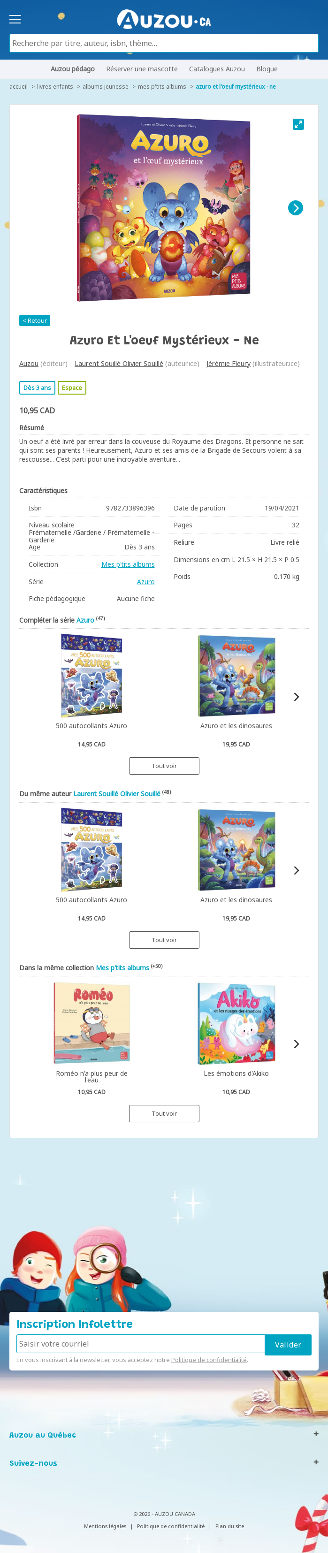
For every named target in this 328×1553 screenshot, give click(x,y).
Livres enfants (55, 87)
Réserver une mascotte (142, 68)
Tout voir (164, 765)
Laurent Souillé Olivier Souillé (119, 363)
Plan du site (229, 1526)
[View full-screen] (298, 124)
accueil (18, 87)
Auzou (28, 363)
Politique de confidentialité (209, 1359)
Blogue (267, 68)
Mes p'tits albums (162, 87)
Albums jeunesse (106, 87)
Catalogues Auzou (217, 68)
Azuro (146, 581)
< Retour (35, 320)
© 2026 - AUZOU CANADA (164, 1513)
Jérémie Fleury (228, 363)
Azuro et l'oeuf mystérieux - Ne (236, 87)
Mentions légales (105, 1526)
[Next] (295, 207)
